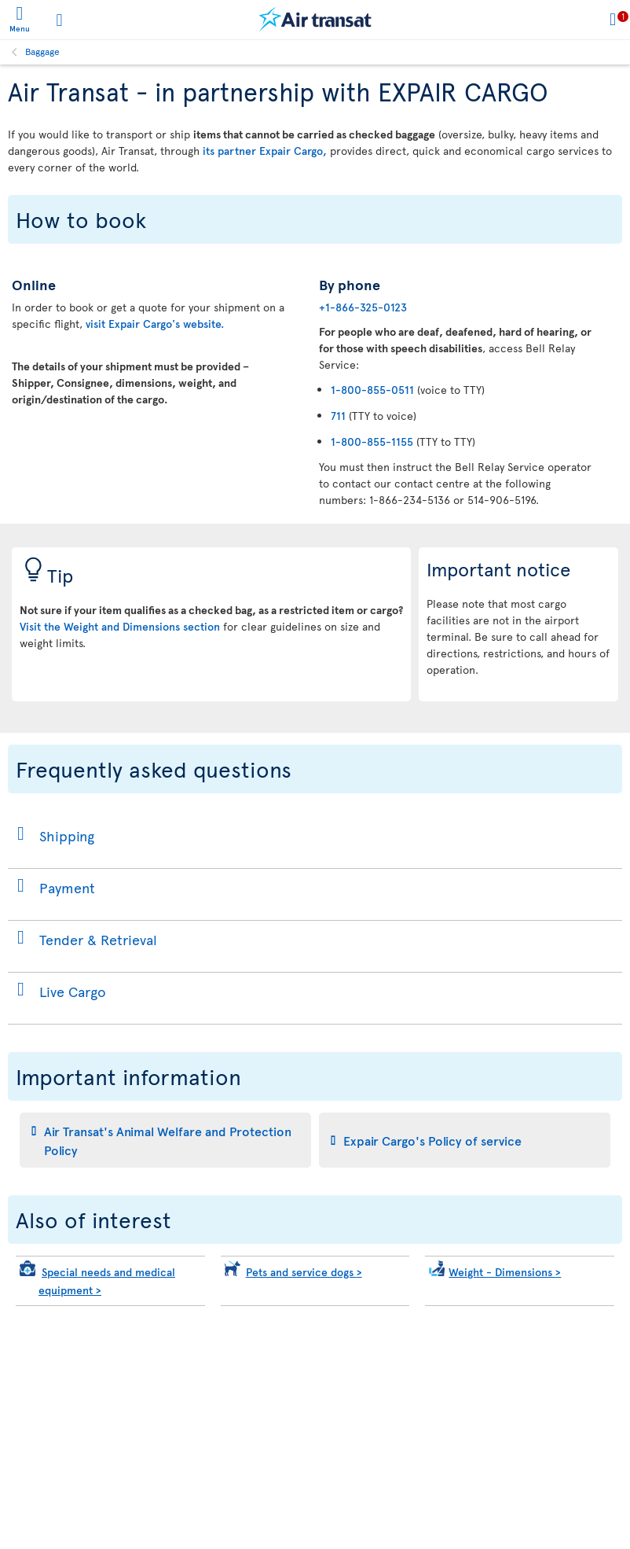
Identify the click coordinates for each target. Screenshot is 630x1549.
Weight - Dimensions (505, 1271)
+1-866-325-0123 (363, 307)
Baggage (42, 51)
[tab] (165, 1140)
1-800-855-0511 (372, 389)
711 (338, 415)
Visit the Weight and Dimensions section (120, 626)
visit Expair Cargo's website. (155, 323)
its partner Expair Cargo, (265, 150)
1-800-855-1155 (372, 441)
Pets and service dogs (304, 1271)
